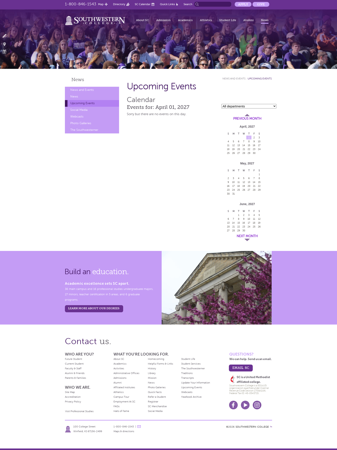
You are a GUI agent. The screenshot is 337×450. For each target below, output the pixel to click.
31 (233, 193)
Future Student (73, 358)
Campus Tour (121, 396)
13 (238, 145)
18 (228, 149)
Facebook (233, 405)
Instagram (257, 405)
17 (259, 145)
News (264, 20)
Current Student (74, 363)
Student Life (227, 20)
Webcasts (76, 116)
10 (259, 141)
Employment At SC (124, 401)
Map (101, 4)
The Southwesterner (84, 129)
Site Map (70, 392)
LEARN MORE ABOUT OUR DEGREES (93, 308)
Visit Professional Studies (79, 411)
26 (233, 153)
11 (228, 145)
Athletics (206, 20)
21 (244, 149)
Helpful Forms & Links (160, 363)
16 (254, 145)
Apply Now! (7, 36)
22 (249, 149)
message (139, 426)
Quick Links (167, 4)
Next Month (247, 236)
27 (238, 153)
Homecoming (156, 358)
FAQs (116, 406)
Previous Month (247, 118)
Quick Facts (155, 392)
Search (188, 4)
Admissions (119, 377)
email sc (240, 368)
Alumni (248, 20)
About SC (142, 20)
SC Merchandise (157, 406)
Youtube (245, 405)
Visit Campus (7, 44)
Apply (243, 4)
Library (152, 373)
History (152, 368)
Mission (152, 377)
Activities (118, 368)
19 (233, 149)
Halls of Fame (121, 411)
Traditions (187, 373)
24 (259, 149)
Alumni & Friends (74, 373)
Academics (185, 20)
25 (228, 153)
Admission (163, 20)
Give (261, 4)
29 (249, 153)
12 (233, 145)
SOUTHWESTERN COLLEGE (252, 426)
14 (243, 145)
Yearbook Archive (191, 396)
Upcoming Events (82, 103)
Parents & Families (75, 377)
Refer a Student (157, 396)
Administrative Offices (126, 373)
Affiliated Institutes (124, 387)
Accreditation (73, 396)
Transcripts (187, 377)
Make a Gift (7, 51)
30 (254, 153)
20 (238, 149)
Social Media (78, 109)
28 (243, 153)
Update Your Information (195, 382)
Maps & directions (123, 431)
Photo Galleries (80, 123)
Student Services (191, 363)
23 (254, 149)
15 (249, 145)
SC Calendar (142, 4)
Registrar (153, 401)
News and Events (82, 89)
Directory (119, 4)
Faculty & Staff (73, 368)
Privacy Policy (73, 401)
